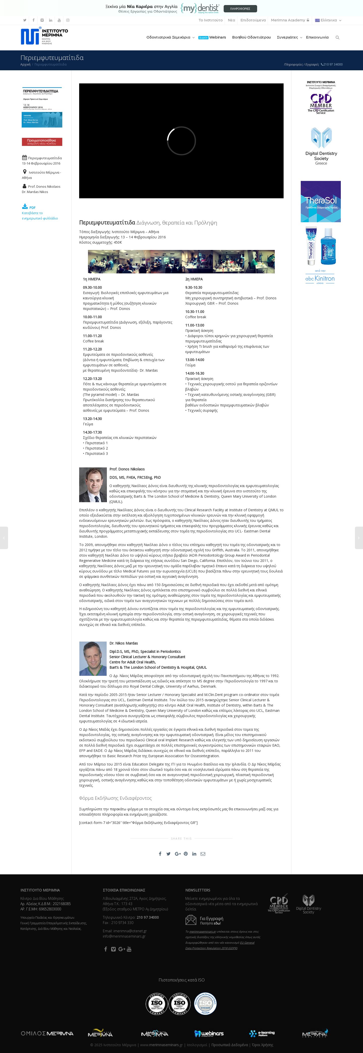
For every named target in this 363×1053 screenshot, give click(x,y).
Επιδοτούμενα (253, 20)
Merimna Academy (290, 20)
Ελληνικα (326, 20)
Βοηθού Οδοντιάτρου (251, 37)
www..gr (161, 1044)
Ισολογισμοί (197, 1044)
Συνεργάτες (288, 37)
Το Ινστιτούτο (211, 20)
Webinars (212, 37)
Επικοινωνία (317, 37)
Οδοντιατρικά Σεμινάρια (168, 37)
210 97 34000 (331, 64)
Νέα (231, 20)
